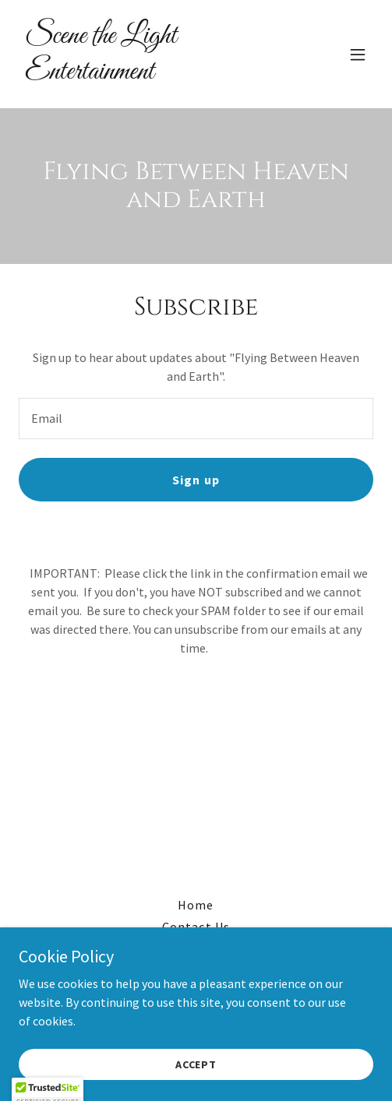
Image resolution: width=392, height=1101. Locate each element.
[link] (143, 74)
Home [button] (196, 905)
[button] (357, 54)
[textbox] (196, 418)
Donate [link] (196, 948)
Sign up (195, 479)
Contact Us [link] (195, 926)
